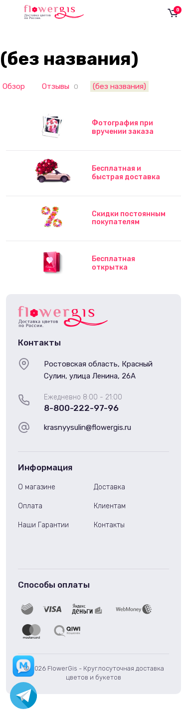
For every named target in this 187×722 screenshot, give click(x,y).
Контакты (109, 525)
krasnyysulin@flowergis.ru (87, 427)
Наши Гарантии (43, 525)
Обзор (13, 86)
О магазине (36, 487)
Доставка (109, 487)
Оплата (30, 506)
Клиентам (110, 506)
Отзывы (55, 86)
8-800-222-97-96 (81, 408)
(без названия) (119, 86)
